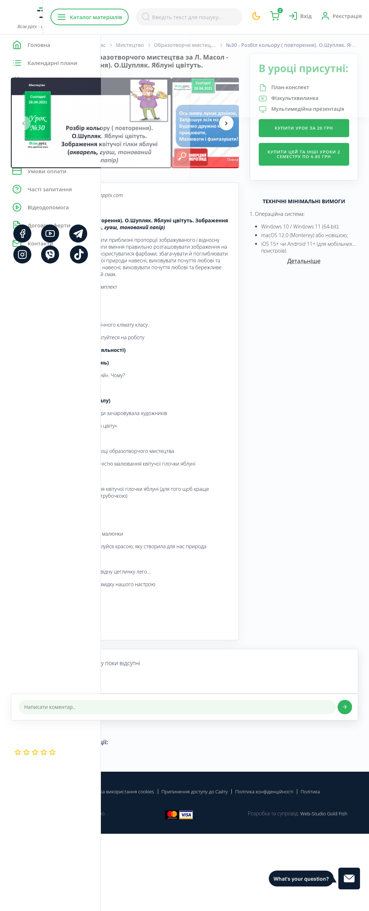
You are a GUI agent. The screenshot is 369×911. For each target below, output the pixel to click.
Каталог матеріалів (147, 17)
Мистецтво (231, 45)
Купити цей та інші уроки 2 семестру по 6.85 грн (320, 193)
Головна (122, 45)
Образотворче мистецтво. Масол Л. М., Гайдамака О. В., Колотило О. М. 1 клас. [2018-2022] (291, 45)
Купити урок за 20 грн (320, 158)
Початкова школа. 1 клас (174, 45)
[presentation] (124, 130)
